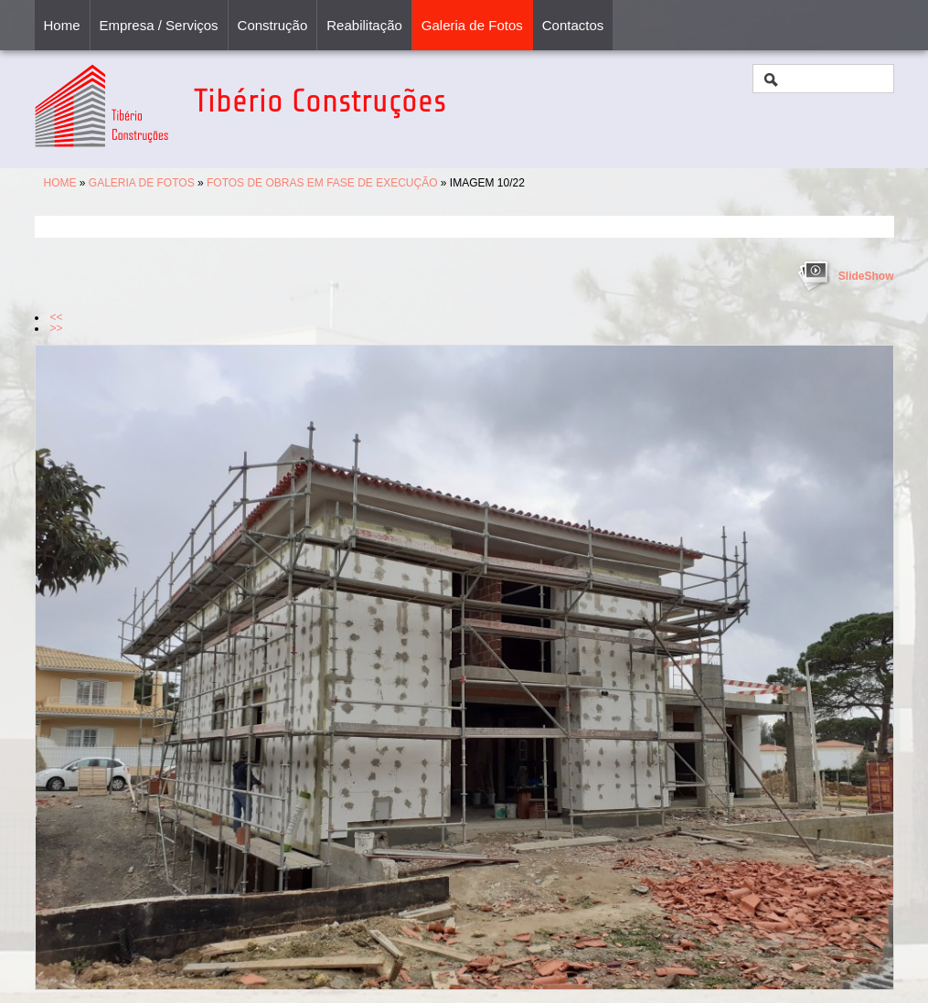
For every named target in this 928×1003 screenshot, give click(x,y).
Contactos (573, 25)
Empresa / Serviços (159, 25)
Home (62, 25)
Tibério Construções (320, 101)
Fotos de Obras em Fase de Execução (322, 182)
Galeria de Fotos (472, 25)
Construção (273, 25)
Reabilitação (364, 25)
